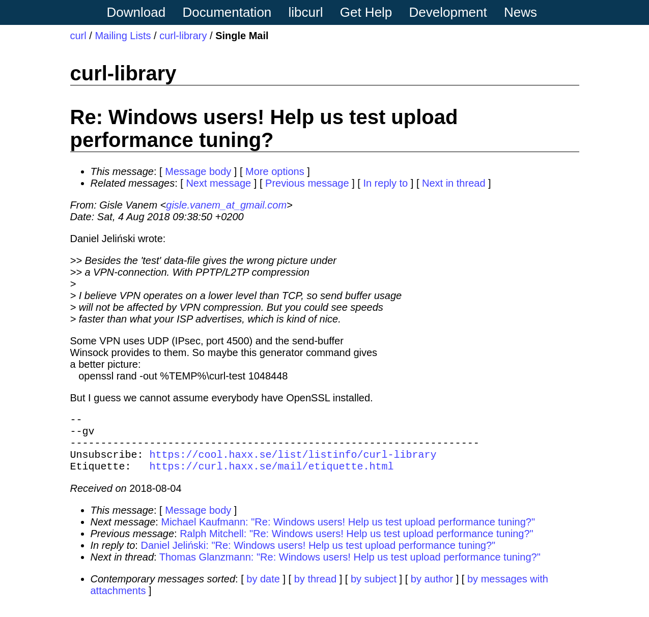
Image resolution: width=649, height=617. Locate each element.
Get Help (366, 12)
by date (263, 589)
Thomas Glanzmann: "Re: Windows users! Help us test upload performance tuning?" (350, 567)
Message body (198, 171)
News (520, 12)
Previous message (307, 183)
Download (136, 12)
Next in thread (454, 183)
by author (432, 589)
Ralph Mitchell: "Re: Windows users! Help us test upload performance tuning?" (356, 543)
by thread (315, 589)
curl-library (183, 35)
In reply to (385, 183)
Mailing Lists (123, 35)
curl (78, 35)
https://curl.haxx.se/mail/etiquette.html (272, 476)
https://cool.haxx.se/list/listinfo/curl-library (293, 462)
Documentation (226, 12)
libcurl (306, 12)
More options (274, 171)
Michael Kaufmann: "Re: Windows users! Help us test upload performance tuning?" (348, 532)
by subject (374, 589)
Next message (218, 183)
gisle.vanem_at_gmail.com (226, 205)
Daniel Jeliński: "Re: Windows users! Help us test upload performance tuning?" (317, 555)
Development (448, 12)
